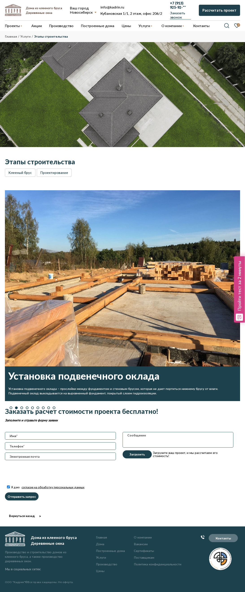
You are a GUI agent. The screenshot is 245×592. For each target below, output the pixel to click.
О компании (143, 537)
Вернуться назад (22, 516)
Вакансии (141, 544)
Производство (106, 564)
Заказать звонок (177, 15)
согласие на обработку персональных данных (53, 487)
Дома (100, 544)
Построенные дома (97, 26)
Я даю (46, 487)
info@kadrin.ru (112, 7)
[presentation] (39, 476)
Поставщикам (144, 557)
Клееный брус (20, 173)
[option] (122, 295)
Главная (101, 537)
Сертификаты (144, 551)
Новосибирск (81, 12)
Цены (100, 571)
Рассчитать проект (219, 10)
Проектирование (54, 173)
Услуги (101, 557)
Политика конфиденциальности (157, 564)
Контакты (223, 538)
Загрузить (137, 454)
